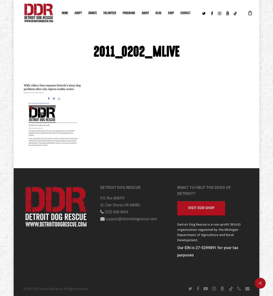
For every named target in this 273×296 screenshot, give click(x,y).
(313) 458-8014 (116, 212)
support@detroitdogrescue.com (131, 219)
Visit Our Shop (201, 208)
